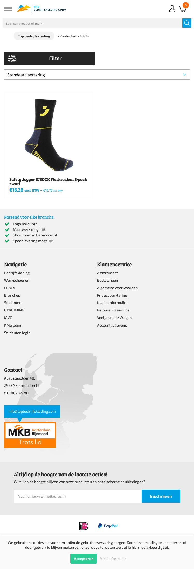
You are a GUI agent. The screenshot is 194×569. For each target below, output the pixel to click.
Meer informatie (113, 558)
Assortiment (107, 272)
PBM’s (9, 288)
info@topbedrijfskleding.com (32, 411)
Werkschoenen (16, 280)
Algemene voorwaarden (117, 288)
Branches (12, 295)
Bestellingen (107, 280)
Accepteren (83, 558)
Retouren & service (113, 310)
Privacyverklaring (112, 295)
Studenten (12, 302)
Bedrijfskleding (17, 272)
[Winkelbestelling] (97, 74)
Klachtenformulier (112, 302)
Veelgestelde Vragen (114, 317)
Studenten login (17, 332)
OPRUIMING (14, 310)
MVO (8, 317)
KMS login (12, 325)
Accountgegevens (112, 325)
